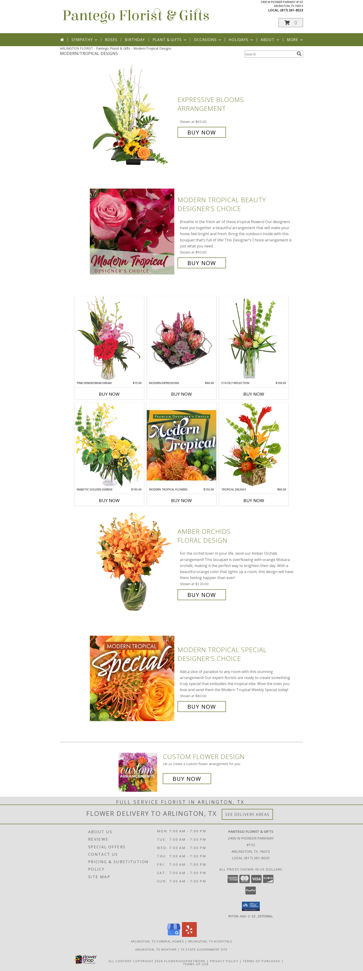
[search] (299, 53)
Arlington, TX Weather (156, 949)
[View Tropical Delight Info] (253, 445)
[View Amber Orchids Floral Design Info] (132, 563)
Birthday (135, 39)
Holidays (241, 39)
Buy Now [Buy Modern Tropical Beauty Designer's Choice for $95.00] (202, 263)
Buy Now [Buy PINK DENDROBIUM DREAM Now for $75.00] (109, 394)
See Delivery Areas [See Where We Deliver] (247, 814)
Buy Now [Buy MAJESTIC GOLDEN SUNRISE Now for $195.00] (109, 500)
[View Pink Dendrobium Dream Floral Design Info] (109, 338)
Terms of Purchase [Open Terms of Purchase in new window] (261, 961)
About (270, 39)
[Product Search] (269, 54)
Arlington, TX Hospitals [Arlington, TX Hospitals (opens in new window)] (210, 941)
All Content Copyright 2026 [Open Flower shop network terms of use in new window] (135, 961)
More (295, 39)
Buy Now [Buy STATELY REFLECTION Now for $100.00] (253, 394)
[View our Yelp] (189, 935)
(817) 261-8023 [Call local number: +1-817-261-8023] (291, 10)
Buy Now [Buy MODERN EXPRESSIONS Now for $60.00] (181, 394)
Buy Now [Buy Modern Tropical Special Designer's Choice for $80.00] (202, 706)
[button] (291, 22)
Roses (111, 39)
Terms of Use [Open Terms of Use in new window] (196, 964)
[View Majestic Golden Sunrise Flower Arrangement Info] (109, 445)
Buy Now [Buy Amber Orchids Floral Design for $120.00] (202, 595)
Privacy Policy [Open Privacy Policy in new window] (224, 961)
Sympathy (85, 39)
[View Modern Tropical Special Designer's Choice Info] (132, 678)
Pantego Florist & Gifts (136, 15)
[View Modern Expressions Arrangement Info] (181, 338)
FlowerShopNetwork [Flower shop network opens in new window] (185, 961)
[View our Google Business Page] (173, 935)
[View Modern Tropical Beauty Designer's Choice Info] (132, 231)
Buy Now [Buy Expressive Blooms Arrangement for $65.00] (202, 132)
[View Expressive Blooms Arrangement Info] (132, 116)
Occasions (208, 39)
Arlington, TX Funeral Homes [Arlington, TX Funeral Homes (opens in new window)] (157, 941)
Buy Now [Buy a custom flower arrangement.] (187, 778)
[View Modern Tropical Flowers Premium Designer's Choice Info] (181, 445)
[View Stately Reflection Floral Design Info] (253, 338)
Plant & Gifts (170, 39)
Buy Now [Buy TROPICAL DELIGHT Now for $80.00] (253, 500)
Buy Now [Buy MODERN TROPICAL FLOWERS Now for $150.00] (181, 500)
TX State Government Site (204, 949)
